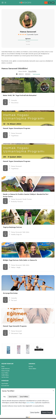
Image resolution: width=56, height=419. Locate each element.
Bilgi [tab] (4, 396)
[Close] (53, 390)
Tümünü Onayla (47, 412)
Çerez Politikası (30, 402)
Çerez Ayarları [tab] (13, 396)
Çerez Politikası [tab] (24, 396)
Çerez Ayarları (34, 412)
